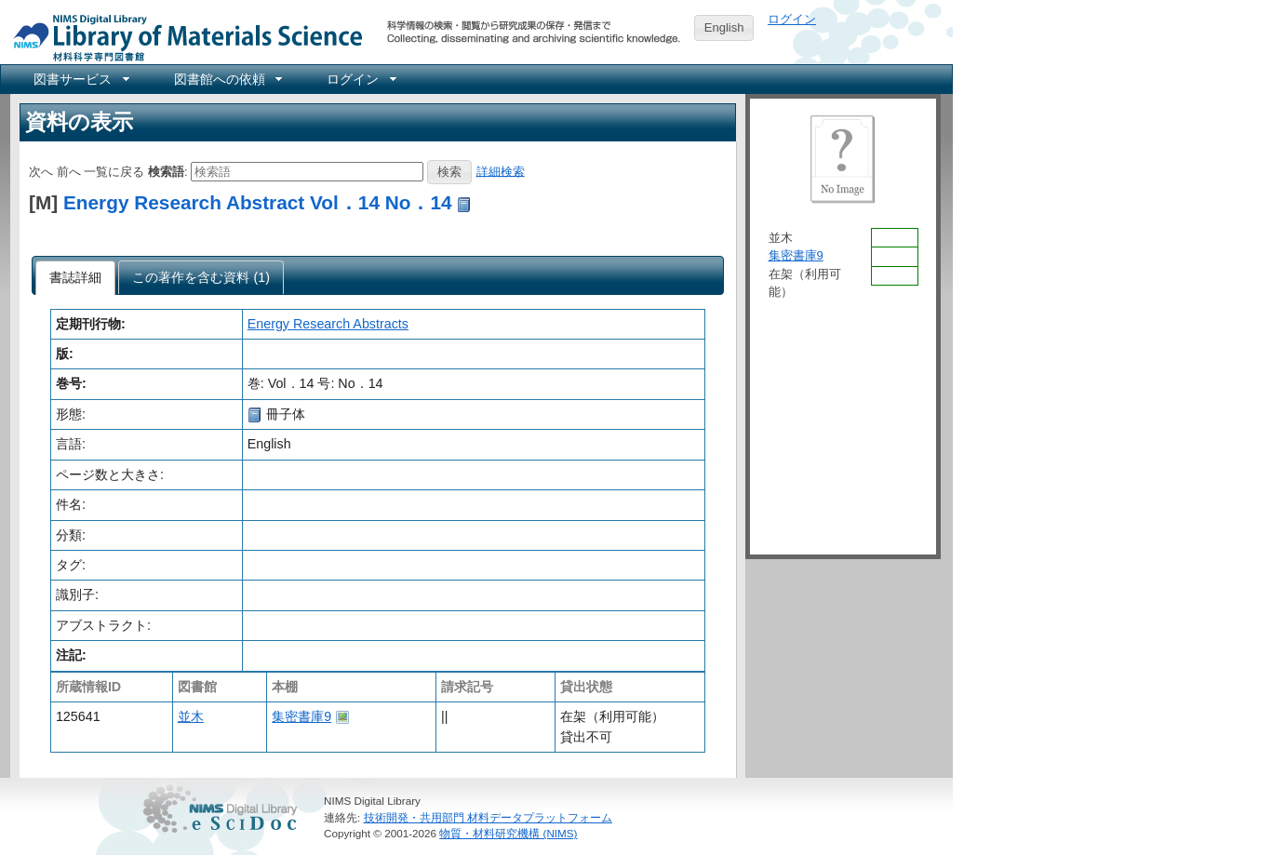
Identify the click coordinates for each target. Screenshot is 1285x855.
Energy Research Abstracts (328, 323)
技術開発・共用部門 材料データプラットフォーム (488, 817)
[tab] (75, 278)
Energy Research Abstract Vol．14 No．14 (257, 202)
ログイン (792, 19)
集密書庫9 (301, 716)
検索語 (166, 171)
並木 (191, 716)
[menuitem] (80, 79)
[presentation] (75, 278)
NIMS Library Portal (182, 37)
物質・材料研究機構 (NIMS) (508, 833)
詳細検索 (500, 171)
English (724, 27)
